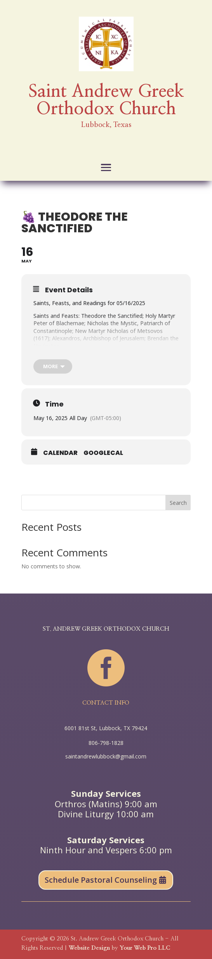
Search (178, 502)
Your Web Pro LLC (145, 948)
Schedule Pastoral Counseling (101, 880)
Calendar (60, 453)
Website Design (89, 948)
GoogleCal (103, 453)
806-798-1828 (106, 742)
